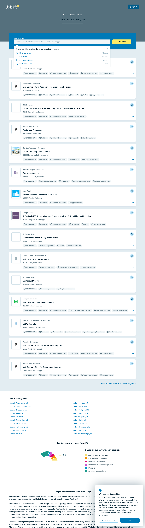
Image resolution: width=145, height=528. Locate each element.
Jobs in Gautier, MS (80, 403)
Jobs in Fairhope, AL (81, 413)
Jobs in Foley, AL (79, 420)
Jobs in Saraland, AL (17, 417)
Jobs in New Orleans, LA (19, 430)
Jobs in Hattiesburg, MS (19, 427)
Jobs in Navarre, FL (17, 434)
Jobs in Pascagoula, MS (19, 403)
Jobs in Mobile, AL (17, 413)
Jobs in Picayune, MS (18, 423)
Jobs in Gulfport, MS (81, 410)
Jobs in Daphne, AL (80, 417)
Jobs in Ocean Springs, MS (20, 406)
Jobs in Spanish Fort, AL (19, 420)
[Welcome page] (12, 7)
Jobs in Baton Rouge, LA (82, 434)
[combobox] (62, 41)
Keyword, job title (19, 38)
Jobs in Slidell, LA (80, 423)
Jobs (64, 15)
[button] (121, 41)
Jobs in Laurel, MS (80, 430)
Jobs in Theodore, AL (18, 410)
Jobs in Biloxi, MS (80, 406)
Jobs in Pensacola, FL (81, 427)
